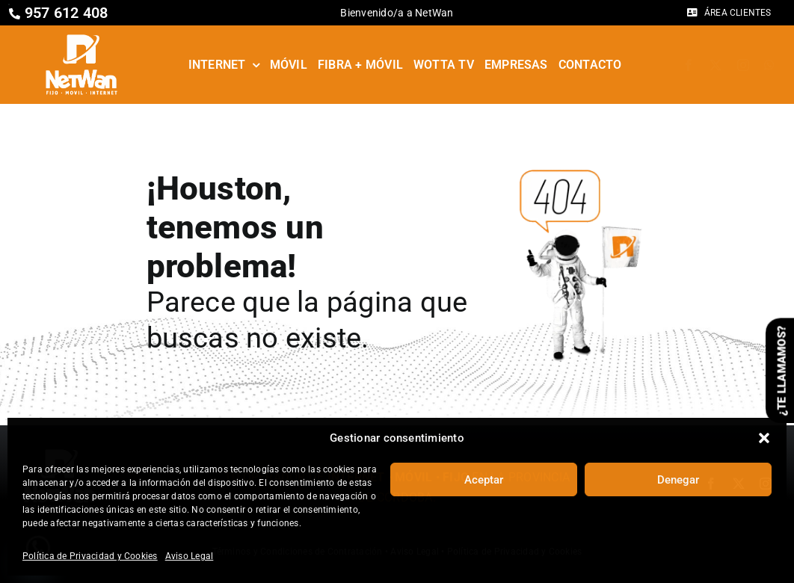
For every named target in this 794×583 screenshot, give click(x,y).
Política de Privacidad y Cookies (90, 556)
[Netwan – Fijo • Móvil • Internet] (81, 38)
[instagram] (743, 65)
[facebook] (689, 65)
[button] (764, 438)
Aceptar (483, 480)
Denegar (678, 480)
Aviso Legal (189, 556)
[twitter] (715, 65)
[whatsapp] (769, 65)
